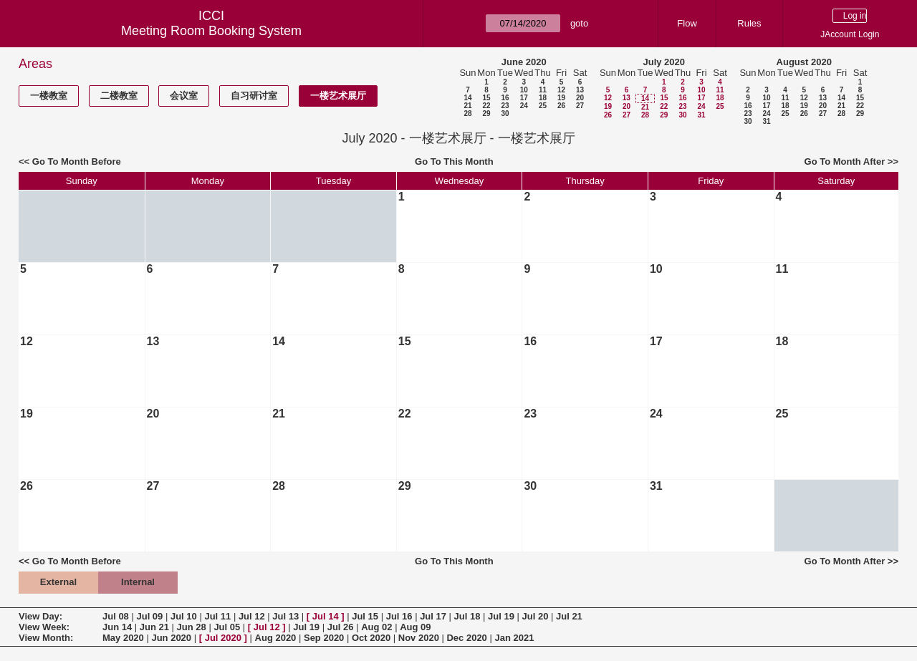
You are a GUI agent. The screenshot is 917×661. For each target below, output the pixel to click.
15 (486, 98)
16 (505, 98)
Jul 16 (399, 616)
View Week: (44, 627)
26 (561, 106)
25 (543, 106)
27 (580, 106)
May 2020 (123, 637)
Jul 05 (226, 627)
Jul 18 (467, 616)
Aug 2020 (276, 637)
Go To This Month (454, 161)
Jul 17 (433, 616)
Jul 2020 (223, 637)
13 (580, 90)
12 (561, 90)
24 (524, 106)
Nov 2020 (418, 637)
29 (486, 113)
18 (543, 98)
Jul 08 (115, 616)
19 (561, 98)
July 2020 (664, 62)
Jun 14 (117, 627)
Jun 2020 (171, 637)
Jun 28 (191, 627)
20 (580, 98)
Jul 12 (252, 616)
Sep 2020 (324, 637)
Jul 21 (569, 616)
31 (701, 115)
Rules (749, 23)
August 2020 (804, 62)
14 (467, 98)
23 (505, 106)
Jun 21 (154, 627)
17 (524, 98)
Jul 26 (340, 627)
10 (524, 90)
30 (505, 113)
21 (467, 106)
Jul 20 (535, 616)
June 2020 (524, 62)
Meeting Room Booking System (211, 31)
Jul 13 (285, 616)
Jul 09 (149, 616)
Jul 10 (184, 616)
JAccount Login (849, 34)
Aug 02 (376, 627)
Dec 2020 (466, 637)
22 (486, 106)
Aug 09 (415, 627)
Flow (686, 23)
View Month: (46, 637)
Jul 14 (325, 616)
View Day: (40, 616)
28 (467, 113)
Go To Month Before (76, 161)
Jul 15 (365, 616)
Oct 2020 (371, 637)
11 (543, 90)
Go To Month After (845, 161)
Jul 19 (501, 616)
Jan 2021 (514, 637)
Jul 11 (217, 616)
